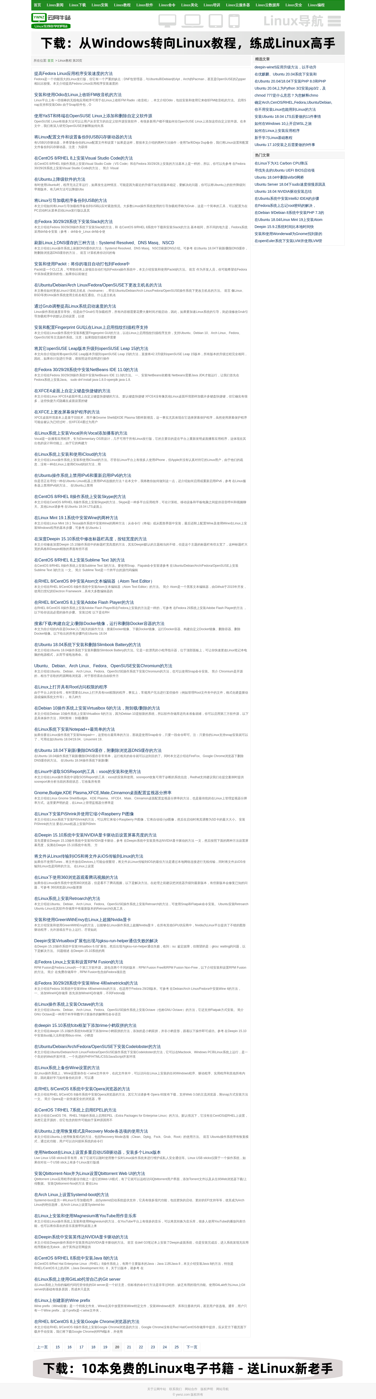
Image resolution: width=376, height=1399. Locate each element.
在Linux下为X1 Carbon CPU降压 (281, 163)
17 (81, 1347)
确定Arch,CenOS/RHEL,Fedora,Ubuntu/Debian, (293, 102)
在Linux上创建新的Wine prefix (62, 1300)
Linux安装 (100, 5)
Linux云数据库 (268, 5)
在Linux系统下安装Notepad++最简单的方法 (74, 729)
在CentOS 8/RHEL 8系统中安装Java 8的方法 (76, 1258)
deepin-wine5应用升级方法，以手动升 (285, 67)
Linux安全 (293, 5)
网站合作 (191, 1389)
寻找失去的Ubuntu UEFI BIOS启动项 (285, 170)
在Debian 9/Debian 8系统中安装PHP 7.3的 (289, 212)
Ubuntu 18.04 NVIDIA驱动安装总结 (283, 191)
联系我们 (175, 1389)
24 (165, 1347)
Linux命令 (167, 5)
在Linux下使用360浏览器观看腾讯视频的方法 (76, 877)
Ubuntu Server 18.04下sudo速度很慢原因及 (290, 184)
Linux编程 (316, 5)
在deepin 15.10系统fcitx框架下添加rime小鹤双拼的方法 (85, 1025)
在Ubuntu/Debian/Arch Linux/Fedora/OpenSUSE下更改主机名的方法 (98, 285)
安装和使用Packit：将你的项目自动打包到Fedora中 (82, 264)
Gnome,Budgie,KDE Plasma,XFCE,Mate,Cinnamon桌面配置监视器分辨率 (103, 793)
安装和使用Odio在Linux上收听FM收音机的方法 (78, 94)
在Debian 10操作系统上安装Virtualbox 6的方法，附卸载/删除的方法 (97, 708)
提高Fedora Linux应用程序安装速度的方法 (73, 73)
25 (177, 1347)
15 (58, 1347)
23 (153, 1347)
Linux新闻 (55, 5)
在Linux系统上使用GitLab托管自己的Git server (77, 1279)
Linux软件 (144, 5)
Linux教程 (122, 5)
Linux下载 (77, 5)
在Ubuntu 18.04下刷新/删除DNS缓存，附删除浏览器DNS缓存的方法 (98, 750)
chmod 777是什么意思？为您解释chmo (286, 95)
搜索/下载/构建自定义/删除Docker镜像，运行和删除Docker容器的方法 (99, 623)
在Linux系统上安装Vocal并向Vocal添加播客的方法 (80, 433)
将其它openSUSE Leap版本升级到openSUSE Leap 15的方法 (91, 348)
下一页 (191, 1347)
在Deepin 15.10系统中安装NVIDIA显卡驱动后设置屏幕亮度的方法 (95, 835)
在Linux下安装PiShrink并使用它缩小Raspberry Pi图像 (84, 814)
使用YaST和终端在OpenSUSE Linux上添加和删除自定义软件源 (93, 116)
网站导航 (222, 1389)
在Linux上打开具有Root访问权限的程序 (70, 687)
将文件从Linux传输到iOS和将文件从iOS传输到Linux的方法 (88, 856)
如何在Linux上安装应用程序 (277, 130)
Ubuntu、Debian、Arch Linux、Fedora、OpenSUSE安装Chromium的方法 (103, 666)
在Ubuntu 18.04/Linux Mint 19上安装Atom (288, 220)
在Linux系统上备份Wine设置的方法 (67, 1068)
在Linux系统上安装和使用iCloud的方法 (70, 454)
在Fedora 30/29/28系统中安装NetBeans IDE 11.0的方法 (86, 369)
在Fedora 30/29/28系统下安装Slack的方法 (73, 221)
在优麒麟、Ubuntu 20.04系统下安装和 (286, 74)
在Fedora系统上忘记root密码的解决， (285, 205)
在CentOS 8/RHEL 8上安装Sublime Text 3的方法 (79, 560)
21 (129, 1347)
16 (70, 1347)
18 (93, 1347)
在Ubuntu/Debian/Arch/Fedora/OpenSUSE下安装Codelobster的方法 (97, 1046)
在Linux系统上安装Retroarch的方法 (67, 898)
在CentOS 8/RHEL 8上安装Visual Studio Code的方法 (83, 158)
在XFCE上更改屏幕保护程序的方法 (67, 412)
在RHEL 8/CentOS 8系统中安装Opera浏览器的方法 (82, 1089)
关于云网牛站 (156, 1389)
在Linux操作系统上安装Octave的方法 (68, 1004)
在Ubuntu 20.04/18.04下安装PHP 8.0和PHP (290, 81)
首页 (37, 5)
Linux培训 (212, 5)
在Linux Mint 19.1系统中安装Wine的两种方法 (76, 518)
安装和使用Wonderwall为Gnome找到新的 (288, 234)
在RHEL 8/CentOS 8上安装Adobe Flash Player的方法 (84, 602)
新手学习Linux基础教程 (273, 138)
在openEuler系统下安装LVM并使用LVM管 (288, 241)
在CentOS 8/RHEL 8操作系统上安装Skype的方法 (80, 496)
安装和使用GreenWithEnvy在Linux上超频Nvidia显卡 (82, 919)
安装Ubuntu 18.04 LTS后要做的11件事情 (288, 116)
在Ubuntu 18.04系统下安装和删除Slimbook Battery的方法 (87, 644)
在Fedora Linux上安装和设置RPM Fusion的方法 (78, 962)
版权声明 (207, 1389)
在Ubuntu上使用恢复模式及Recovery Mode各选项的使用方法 (91, 1131)
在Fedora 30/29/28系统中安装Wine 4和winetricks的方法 (86, 983)
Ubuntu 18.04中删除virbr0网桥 (279, 177)
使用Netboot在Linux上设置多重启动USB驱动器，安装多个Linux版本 (97, 1152)
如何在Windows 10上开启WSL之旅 (283, 123)
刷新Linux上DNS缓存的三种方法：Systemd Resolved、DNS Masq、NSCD (104, 243)
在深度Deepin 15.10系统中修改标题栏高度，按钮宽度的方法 (90, 539)
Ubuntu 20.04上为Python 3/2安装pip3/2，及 (290, 88)
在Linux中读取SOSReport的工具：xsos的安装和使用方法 (87, 771)
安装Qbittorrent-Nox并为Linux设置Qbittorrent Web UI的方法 (89, 1173)
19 (105, 1347)
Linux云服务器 (238, 5)
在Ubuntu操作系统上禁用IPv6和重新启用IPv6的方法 (82, 475)
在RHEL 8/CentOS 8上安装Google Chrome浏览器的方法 (86, 1321)
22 (141, 1347)
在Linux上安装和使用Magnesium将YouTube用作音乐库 (85, 1216)
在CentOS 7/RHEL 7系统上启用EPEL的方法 (75, 1110)
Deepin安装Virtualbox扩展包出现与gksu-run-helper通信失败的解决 (96, 941)
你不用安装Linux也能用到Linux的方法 (285, 109)
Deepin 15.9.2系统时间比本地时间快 (284, 227)
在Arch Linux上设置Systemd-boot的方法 (71, 1194)
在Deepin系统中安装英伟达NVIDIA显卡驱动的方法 (81, 1237)
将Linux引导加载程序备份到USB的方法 (70, 200)
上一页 (42, 1347)
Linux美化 (189, 5)
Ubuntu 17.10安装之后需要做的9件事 (285, 145)
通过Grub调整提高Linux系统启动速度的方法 (75, 306)
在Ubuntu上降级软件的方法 (59, 179)
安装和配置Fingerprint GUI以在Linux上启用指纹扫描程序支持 (91, 327)
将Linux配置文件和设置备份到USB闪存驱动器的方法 (83, 137)
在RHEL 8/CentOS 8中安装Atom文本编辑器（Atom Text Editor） (94, 581)
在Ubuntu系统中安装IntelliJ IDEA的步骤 (287, 198)
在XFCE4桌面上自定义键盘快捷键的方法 (72, 391)
